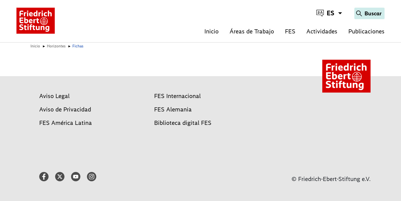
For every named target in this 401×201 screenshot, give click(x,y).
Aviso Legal (54, 96)
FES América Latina (65, 123)
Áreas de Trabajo (252, 31)
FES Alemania (173, 109)
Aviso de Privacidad (65, 109)
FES (290, 31)
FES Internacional (177, 96)
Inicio (211, 31)
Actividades (321, 31)
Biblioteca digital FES (182, 123)
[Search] (369, 13)
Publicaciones (366, 31)
